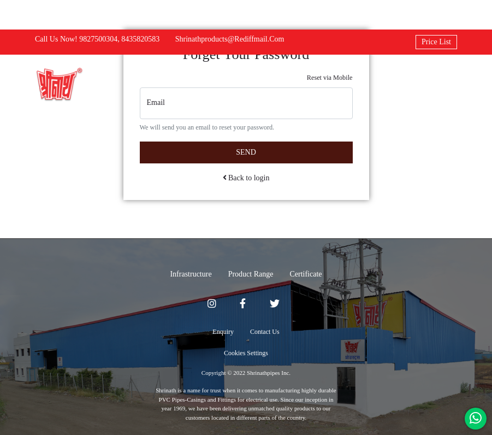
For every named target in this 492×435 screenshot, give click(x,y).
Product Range (251, 274)
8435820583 (140, 39)
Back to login (246, 178)
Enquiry (223, 332)
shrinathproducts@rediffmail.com (229, 39)
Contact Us (265, 332)
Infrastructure (190, 274)
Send (246, 152)
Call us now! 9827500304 (76, 39)
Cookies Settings (246, 353)
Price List (436, 42)
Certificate (305, 274)
